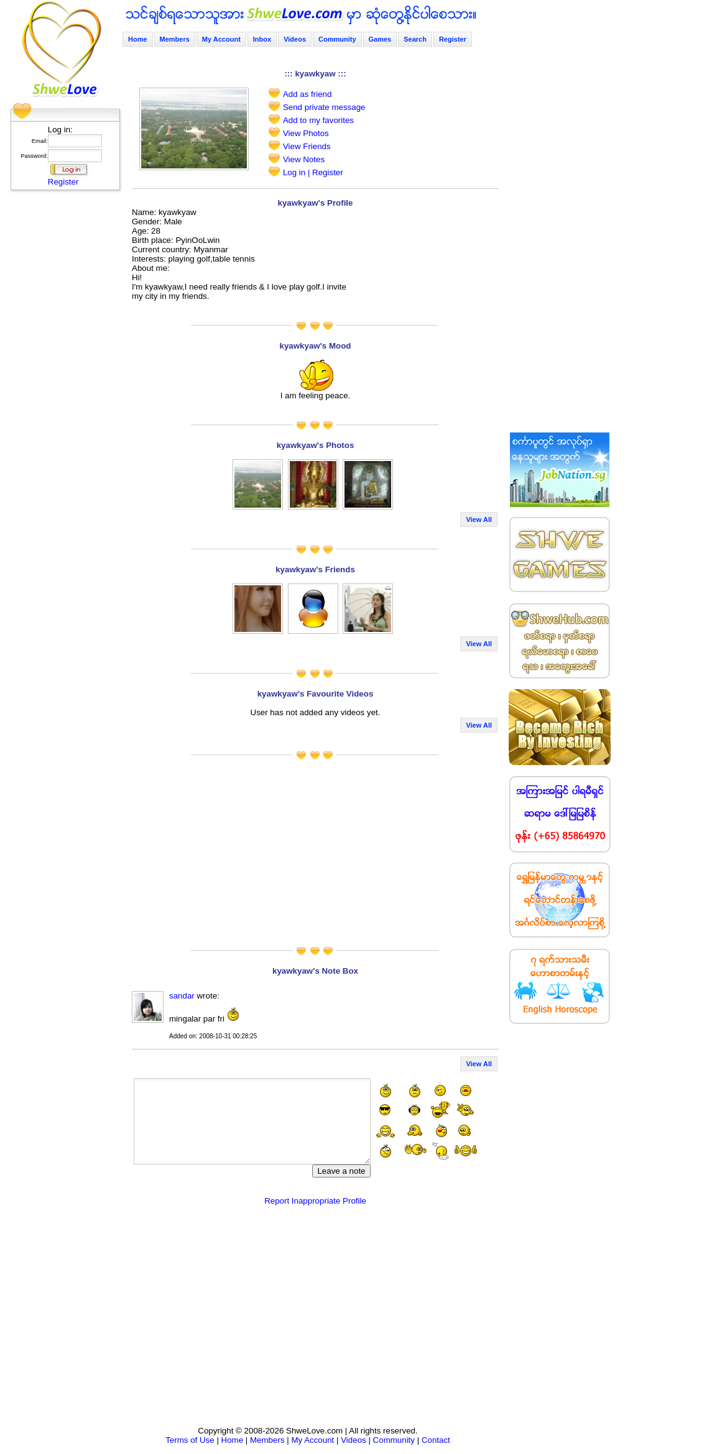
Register (63, 181)
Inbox (262, 39)
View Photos (306, 133)
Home (137, 39)
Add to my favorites (318, 120)
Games (380, 39)
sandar (182, 995)
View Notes (304, 159)
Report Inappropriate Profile (315, 1200)
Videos (295, 39)
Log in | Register (313, 172)
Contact (436, 1440)
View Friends (307, 146)
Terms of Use (190, 1440)
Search (415, 39)
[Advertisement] (61, 382)
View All (479, 519)
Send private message (324, 107)
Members (175, 39)
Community (337, 39)
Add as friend (307, 94)
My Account (221, 39)
